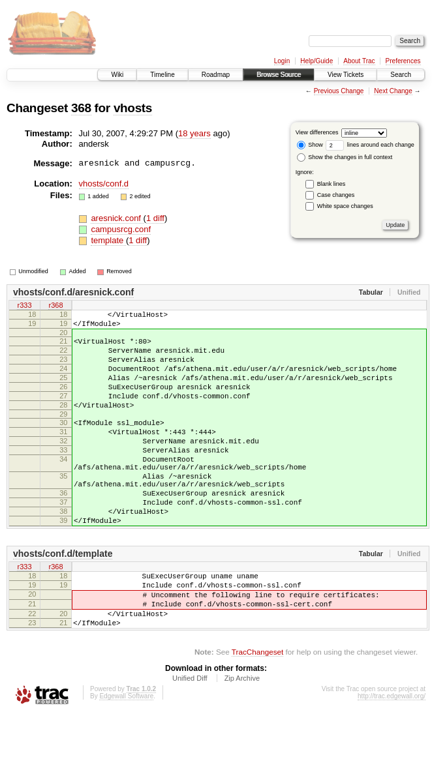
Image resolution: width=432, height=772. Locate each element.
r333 (24, 306)
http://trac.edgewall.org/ (391, 754)
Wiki (117, 74)
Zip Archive (242, 737)
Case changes (336, 195)
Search (400, 74)
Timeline (162, 74)
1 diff (155, 218)
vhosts (133, 108)
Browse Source (278, 74)
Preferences (403, 61)
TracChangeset (257, 710)
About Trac (359, 61)
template (108, 240)
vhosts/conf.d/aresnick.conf (73, 292)
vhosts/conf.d (104, 183)
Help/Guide (316, 61)
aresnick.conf (117, 218)
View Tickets (345, 74)
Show (310, 144)
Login (282, 61)
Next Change (393, 91)
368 (81, 108)
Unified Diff (190, 737)
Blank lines (331, 184)
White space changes (345, 206)
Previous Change (339, 91)
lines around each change (370, 144)
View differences (317, 132)
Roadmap (216, 74)
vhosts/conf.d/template (62, 598)
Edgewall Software (126, 754)
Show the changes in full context (345, 157)
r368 (55, 306)
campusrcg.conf (121, 229)
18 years (194, 133)
